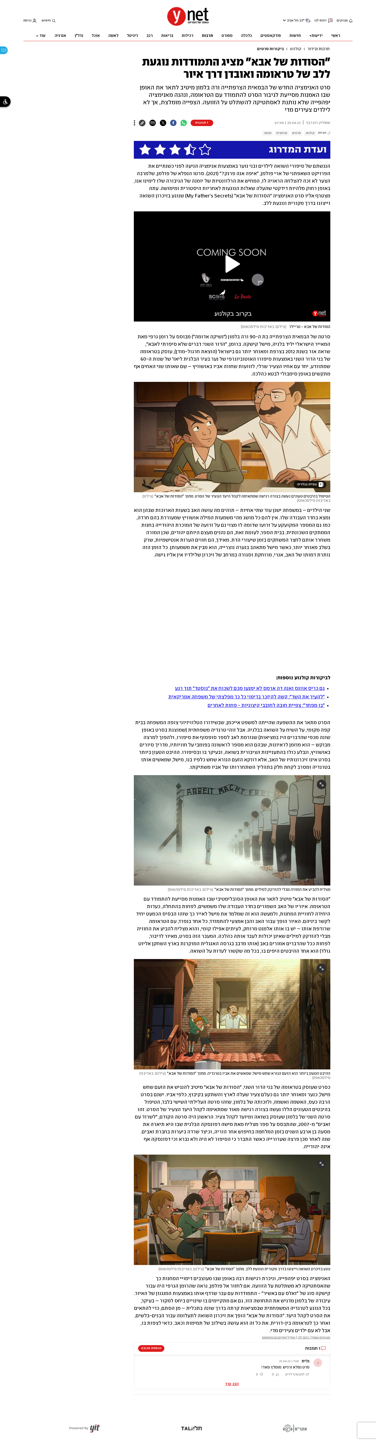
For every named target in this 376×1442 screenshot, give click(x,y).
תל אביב (292, 20)
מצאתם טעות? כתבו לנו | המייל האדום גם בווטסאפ (296, 1337)
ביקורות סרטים (270, 49)
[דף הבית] (188, 25)
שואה (267, 133)
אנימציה (281, 133)
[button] (232, 264)
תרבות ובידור (318, 49)
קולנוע (295, 49)
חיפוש (46, 20)
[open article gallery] (232, 437)
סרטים (296, 133)
